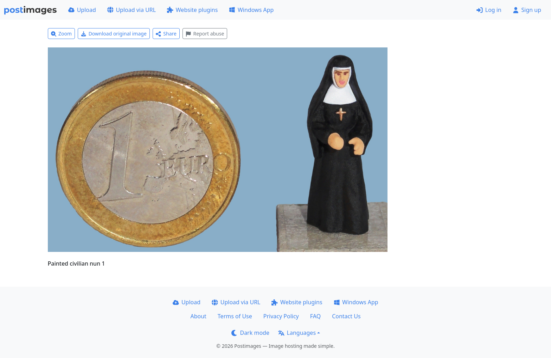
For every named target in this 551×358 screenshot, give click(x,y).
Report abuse (205, 33)
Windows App (251, 10)
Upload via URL (131, 10)
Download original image (114, 33)
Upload (82, 10)
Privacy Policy (281, 316)
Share (166, 33)
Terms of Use (235, 316)
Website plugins (192, 10)
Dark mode (250, 333)
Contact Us (346, 316)
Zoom (61, 33)
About (198, 316)
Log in (488, 10)
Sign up (527, 10)
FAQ (315, 316)
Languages (297, 333)
